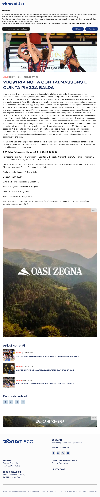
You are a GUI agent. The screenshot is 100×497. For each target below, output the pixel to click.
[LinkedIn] (11, 402)
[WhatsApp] (23, 402)
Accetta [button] (92, 29)
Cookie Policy (93, 491)
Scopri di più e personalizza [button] (16, 29)
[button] (97, 3)
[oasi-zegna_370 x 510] (50, 272)
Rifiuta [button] (78, 29)
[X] (17, 402)
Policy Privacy (83, 491)
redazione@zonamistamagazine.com (67, 443)
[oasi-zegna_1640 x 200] (50, 421)
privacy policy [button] (68, 14)
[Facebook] (5, 402)
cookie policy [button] (73, 17)
